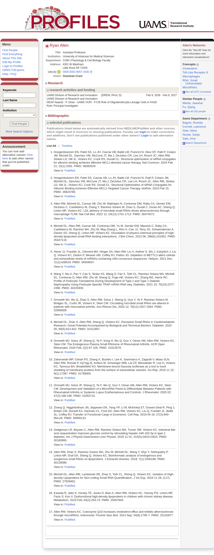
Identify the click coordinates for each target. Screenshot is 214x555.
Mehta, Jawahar (193, 103)
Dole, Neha (190, 130)
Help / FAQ (9, 74)
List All (51, 145)
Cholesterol (190, 68)
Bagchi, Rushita (193, 122)
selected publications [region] (64, 122)
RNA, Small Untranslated (192, 82)
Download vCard (73, 76)
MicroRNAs (190, 87)
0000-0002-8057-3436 (76, 71)
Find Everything (12, 54)
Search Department (194, 143)
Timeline (67, 145)
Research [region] (54, 83)
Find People (10, 50)
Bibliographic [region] (57, 115)
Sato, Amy (189, 138)
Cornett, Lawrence (194, 126)
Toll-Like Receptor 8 (195, 72)
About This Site (12, 58)
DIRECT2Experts (13, 70)
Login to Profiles (12, 66)
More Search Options (19, 131)
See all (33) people (194, 111)
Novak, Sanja (191, 134)
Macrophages (191, 76)
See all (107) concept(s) (197, 91)
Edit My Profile (11, 62)
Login (145, 135)
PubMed (69, 170)
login (143, 132)
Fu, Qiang (189, 107)
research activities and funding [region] (71, 90)
